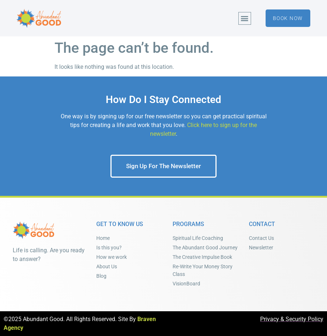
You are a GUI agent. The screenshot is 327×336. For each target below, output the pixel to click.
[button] (244, 18)
